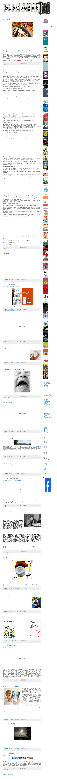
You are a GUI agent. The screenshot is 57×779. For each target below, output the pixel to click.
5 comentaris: (17, 611)
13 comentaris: (17, 362)
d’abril (45, 469)
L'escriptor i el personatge (10, 512)
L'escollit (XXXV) (7, 755)
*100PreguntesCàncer (47, 382)
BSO (7, 342)
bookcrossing (23, 466)
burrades (8, 64)
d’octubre (45, 462)
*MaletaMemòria (46, 405)
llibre (35, 56)
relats (7, 248)
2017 (45, 448)
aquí (13, 501)
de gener (45, 473)
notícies (45, 428)
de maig (45, 468)
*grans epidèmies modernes (10, 310)
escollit (7, 457)
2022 (45, 442)
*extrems (45, 393)
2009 (45, 458)
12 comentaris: (17, 473)
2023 (45, 441)
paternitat (45, 429)
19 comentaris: (17, 588)
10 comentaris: (17, 748)
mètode (45, 427)
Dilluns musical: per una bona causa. (13, 480)
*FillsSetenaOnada (46, 394)
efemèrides (10, 363)
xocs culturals (46, 433)
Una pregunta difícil (8, 69)
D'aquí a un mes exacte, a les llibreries (13, 618)
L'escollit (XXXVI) (7, 595)
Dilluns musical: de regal (9, 316)
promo (19, 310)
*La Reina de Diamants (47, 401)
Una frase (5, 725)
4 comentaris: (17, 456)
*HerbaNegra (46, 397)
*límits (45, 403)
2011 (45, 456)
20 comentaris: (17, 640)
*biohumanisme (46, 383)
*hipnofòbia (45, 398)
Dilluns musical (7, 647)
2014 (45, 452)
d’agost (45, 464)
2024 (45, 440)
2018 (45, 447)
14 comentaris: (17, 279)
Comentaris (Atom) (10, 774)
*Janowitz (45, 399)
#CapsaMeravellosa (47, 413)
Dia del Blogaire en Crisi (47, 417)
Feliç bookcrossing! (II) (9, 463)
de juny (45, 467)
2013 (45, 453)
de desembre (46, 459)
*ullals (45, 412)
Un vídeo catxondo (8, 402)
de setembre (46, 463)
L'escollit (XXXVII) (8, 438)
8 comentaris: (17, 309)
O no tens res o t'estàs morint (11, 686)
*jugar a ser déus (46, 400)
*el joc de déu (46, 387)
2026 (45, 437)
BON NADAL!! (7, 253)
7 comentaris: (17, 341)
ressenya (45, 432)
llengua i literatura (16, 310)
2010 (45, 457)
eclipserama (45, 418)
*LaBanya (45, 402)
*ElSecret (45, 388)
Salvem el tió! (6, 557)
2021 (45, 443)
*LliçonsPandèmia (46, 404)
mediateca (45, 426)
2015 (45, 451)
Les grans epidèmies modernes (11, 286)
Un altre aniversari (8, 348)
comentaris (34, 428)
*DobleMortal (46, 385)
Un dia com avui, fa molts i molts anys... (13, 369)
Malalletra (45, 425)
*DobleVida (45, 386)
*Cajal (45, 384)
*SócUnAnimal (46, 411)
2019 (45, 446)
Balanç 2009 (6, 19)
